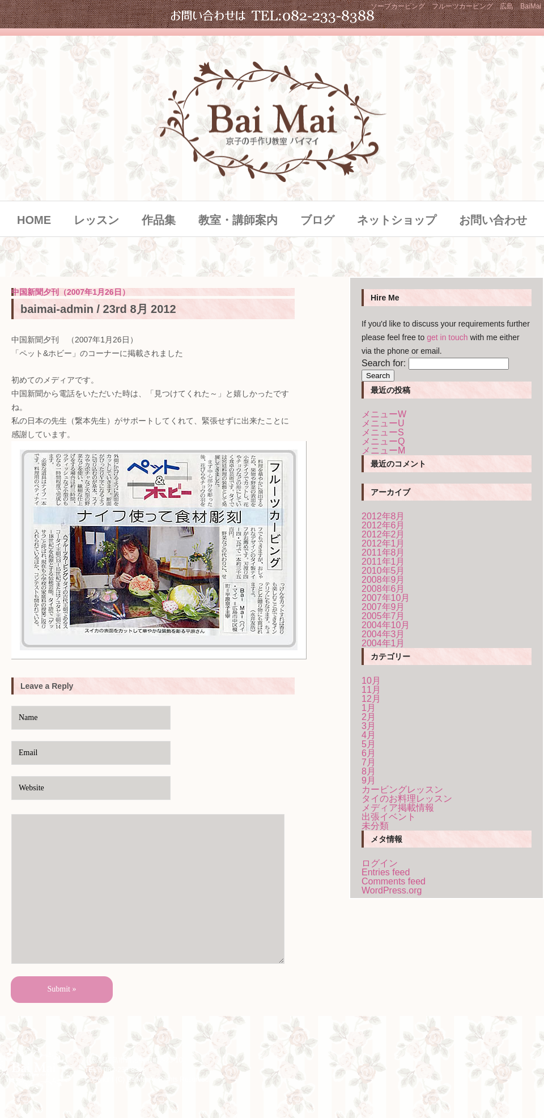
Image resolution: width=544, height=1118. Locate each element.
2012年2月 (383, 534)
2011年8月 (383, 552)
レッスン (96, 220)
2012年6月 (383, 525)
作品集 (159, 220)
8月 (369, 771)
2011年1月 (383, 561)
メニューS (383, 432)
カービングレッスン (402, 789)
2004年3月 (383, 634)
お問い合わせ (493, 220)
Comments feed (394, 881)
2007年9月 (383, 607)
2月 (369, 717)
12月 (371, 699)
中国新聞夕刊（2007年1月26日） (70, 292)
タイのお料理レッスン (407, 798)
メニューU (383, 423)
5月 (369, 744)
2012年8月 (383, 516)
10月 (371, 680)
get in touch (447, 337)
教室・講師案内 (238, 220)
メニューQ (383, 441)
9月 (369, 780)
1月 (369, 708)
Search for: (384, 363)
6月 (369, 753)
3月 (369, 726)
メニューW (384, 414)
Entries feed (386, 872)
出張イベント (389, 816)
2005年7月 (383, 616)
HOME (34, 220)
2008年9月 (383, 580)
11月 (371, 689)
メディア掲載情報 (398, 807)
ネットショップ (396, 220)
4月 (369, 735)
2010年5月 (383, 570)
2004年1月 (383, 643)
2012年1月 (383, 543)
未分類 (375, 826)
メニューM (383, 450)
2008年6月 (383, 589)
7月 (369, 762)
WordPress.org (392, 890)
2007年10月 (386, 598)
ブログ (317, 220)
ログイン (380, 863)
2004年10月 (386, 625)
